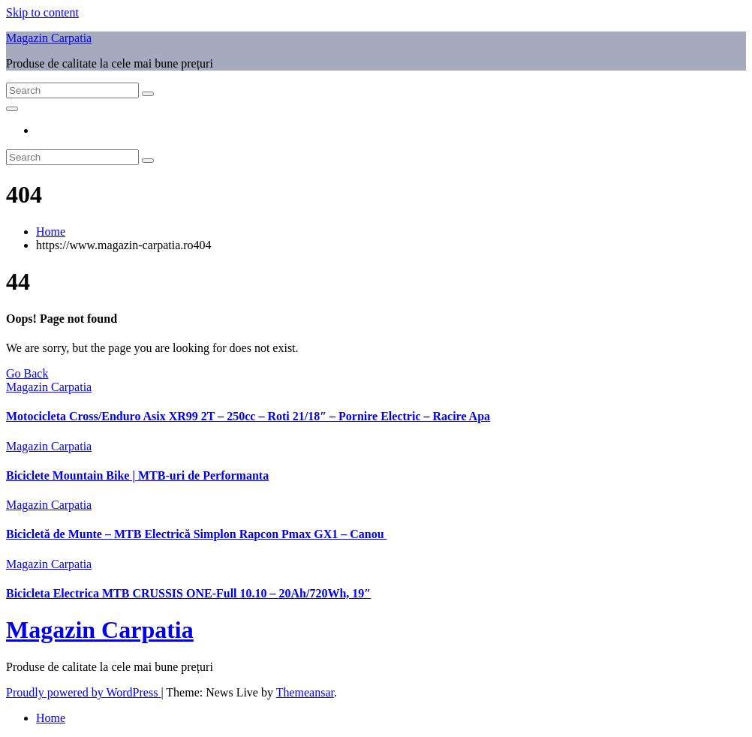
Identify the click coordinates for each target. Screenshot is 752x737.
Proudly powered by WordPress (83, 692)
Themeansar (305, 692)
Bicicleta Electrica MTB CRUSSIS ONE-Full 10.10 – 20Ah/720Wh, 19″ (188, 593)
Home (50, 231)
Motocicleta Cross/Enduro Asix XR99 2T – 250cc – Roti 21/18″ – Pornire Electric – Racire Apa (248, 416)
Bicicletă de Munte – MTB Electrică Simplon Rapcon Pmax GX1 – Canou (196, 534)
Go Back (27, 373)
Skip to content (42, 12)
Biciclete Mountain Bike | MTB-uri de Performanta (137, 475)
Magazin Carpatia (49, 38)
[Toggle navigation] (12, 109)
